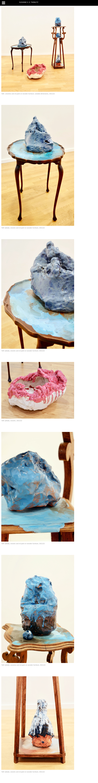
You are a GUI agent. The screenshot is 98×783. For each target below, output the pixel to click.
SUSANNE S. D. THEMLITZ (28, 2)
